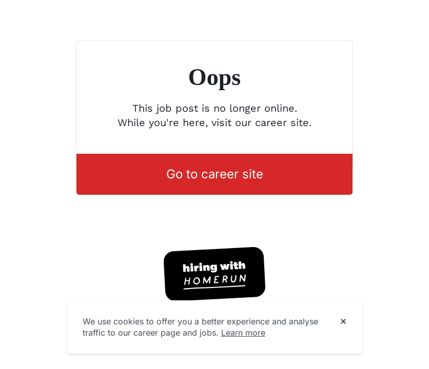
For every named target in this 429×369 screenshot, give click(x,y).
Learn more (243, 332)
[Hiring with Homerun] (214, 274)
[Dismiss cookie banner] (343, 322)
